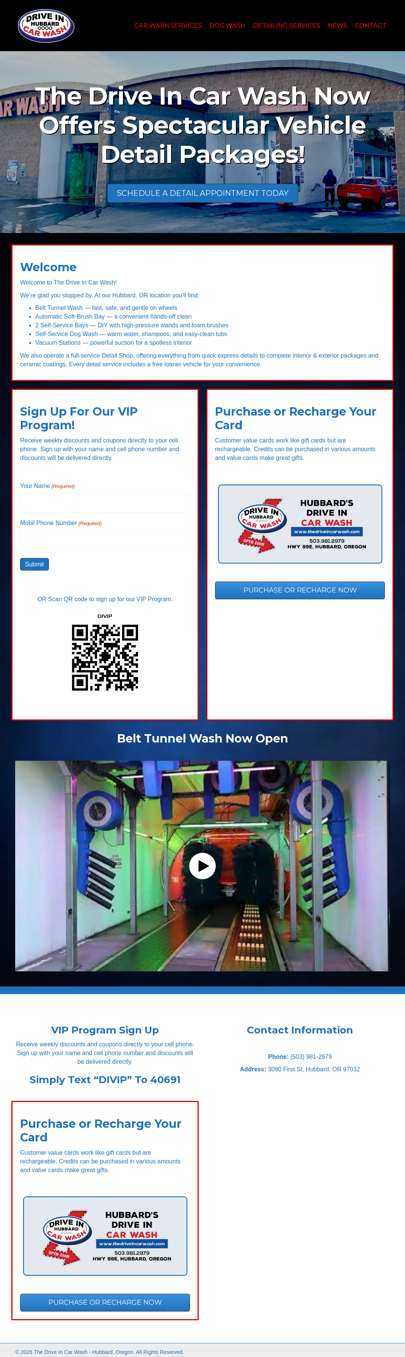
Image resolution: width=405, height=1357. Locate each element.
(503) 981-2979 (311, 1054)
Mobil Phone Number (61, 522)
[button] (202, 863)
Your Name (47, 486)
